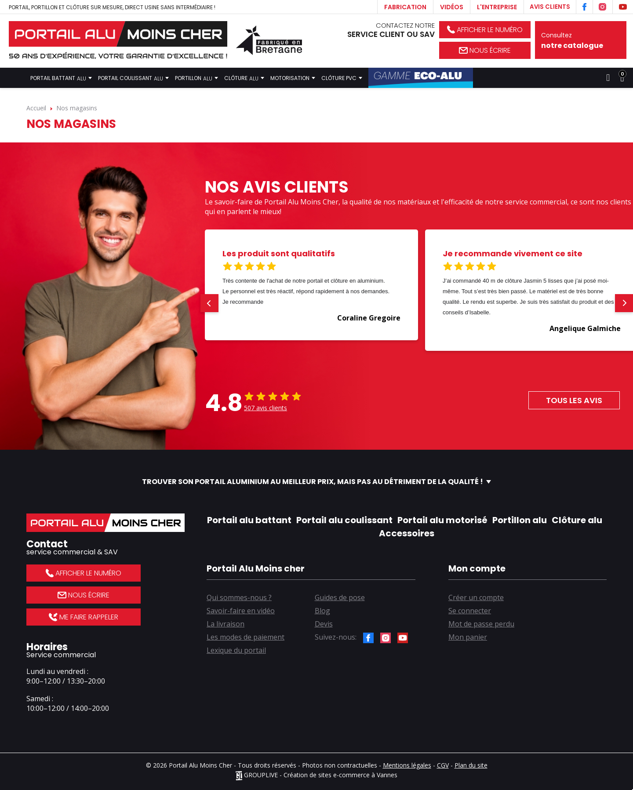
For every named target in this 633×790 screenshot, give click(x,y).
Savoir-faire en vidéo (241, 610)
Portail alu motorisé (442, 520)
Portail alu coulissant (344, 520)
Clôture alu (577, 520)
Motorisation (292, 78)
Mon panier (467, 637)
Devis (324, 624)
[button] (209, 303)
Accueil (16, 78)
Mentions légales (407, 765)
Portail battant (61, 78)
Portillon (196, 78)
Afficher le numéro (485, 30)
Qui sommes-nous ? (239, 597)
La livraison (225, 624)
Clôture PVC (341, 78)
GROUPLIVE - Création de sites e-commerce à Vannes (316, 775)
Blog (322, 610)
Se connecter (469, 610)
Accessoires (406, 533)
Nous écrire (485, 50)
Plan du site (471, 765)
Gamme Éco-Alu (420, 78)
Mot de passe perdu (481, 624)
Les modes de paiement (245, 637)
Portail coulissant (133, 78)
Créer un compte (476, 597)
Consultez (580, 41)
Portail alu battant (249, 520)
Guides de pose (340, 597)
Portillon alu (519, 520)
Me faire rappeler (83, 617)
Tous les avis (574, 400)
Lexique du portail (236, 650)
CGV (443, 765)
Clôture (244, 78)
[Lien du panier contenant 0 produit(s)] (622, 78)
